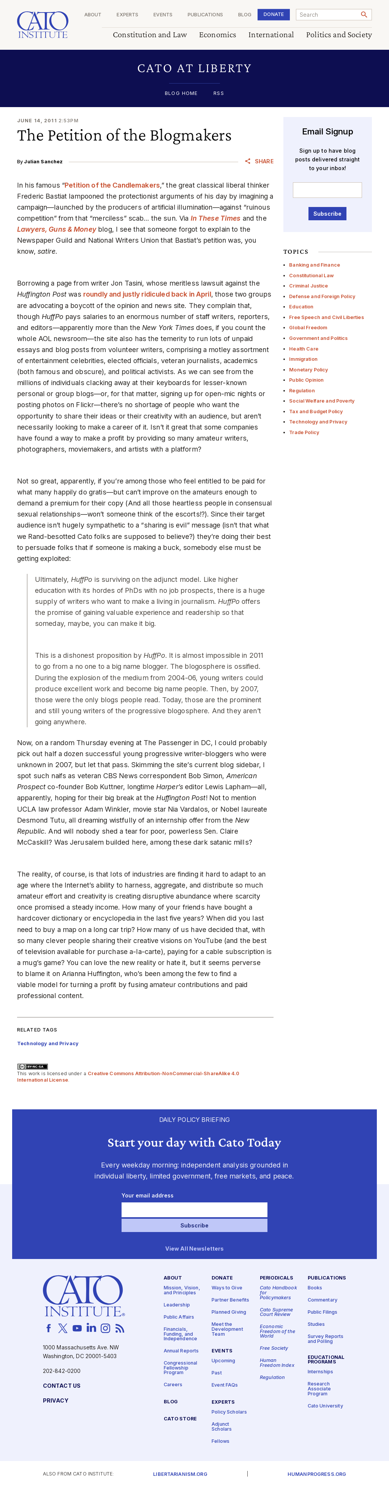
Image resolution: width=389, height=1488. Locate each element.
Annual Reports (181, 1351)
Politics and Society (339, 34)
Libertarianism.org (180, 1474)
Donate (274, 14)
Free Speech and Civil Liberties (326, 317)
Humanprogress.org (317, 1474)
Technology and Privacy (318, 422)
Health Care (303, 349)
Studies (316, 1324)
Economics (217, 34)
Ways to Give (227, 1288)
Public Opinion (306, 380)
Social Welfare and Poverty (321, 401)
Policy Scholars (229, 1412)
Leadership (177, 1305)
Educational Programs (326, 1360)
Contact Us (62, 1386)
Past (217, 1373)
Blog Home (181, 93)
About (93, 15)
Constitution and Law (150, 34)
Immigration (303, 359)
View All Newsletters (194, 1249)
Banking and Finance (314, 265)
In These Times (216, 218)
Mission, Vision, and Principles (182, 1290)
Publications (205, 15)
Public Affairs (179, 1317)
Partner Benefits (230, 1300)
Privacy (55, 1401)
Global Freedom (308, 327)
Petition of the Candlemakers (112, 185)
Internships (321, 1372)
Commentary (322, 1300)
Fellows (220, 1441)
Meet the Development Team (227, 1329)
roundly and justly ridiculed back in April (147, 294)
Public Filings (323, 1312)
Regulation (302, 390)
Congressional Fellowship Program (181, 1368)
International (271, 34)
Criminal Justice (308, 286)
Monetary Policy (308, 370)
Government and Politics (318, 338)
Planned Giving (229, 1312)
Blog (245, 15)
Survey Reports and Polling (326, 1339)
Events (162, 15)
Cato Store (180, 1419)
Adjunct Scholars (222, 1427)
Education (301, 307)
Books (315, 1288)
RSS (218, 93)
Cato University (325, 1406)
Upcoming (223, 1360)
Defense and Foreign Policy (322, 296)
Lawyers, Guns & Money (56, 229)
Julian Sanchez (43, 161)
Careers (173, 1384)
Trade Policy (304, 432)
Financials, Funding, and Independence (181, 1334)
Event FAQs (225, 1385)
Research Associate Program (319, 1389)
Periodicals (277, 1278)
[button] (194, 68)
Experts (127, 15)
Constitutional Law (311, 275)
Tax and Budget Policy (316, 411)
